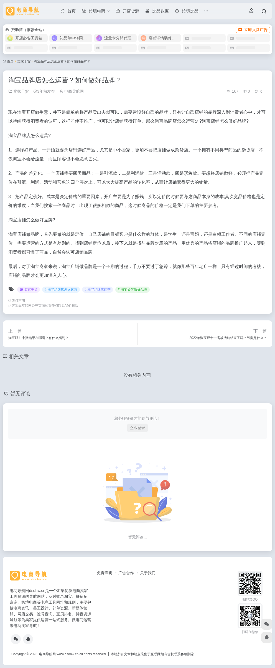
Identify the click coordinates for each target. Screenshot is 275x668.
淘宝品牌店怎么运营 (175, 121)
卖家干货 (23, 61)
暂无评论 (20, 393)
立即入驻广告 (253, 29)
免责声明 (104, 573)
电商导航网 (71, 91)
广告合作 (126, 573)
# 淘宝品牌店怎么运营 (61, 290)
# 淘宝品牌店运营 (98, 290)
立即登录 (137, 428)
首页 (10, 61)
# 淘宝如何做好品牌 (132, 290)
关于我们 (148, 573)
